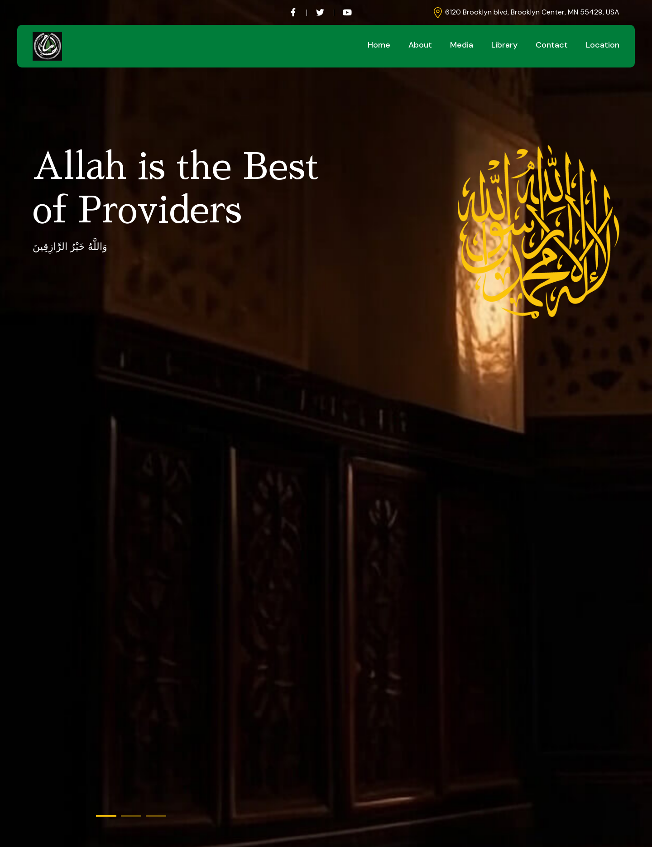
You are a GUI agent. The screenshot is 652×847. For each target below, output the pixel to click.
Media (461, 44)
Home (379, 44)
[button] (106, 816)
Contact (552, 44)
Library (504, 44)
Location (602, 44)
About (420, 44)
